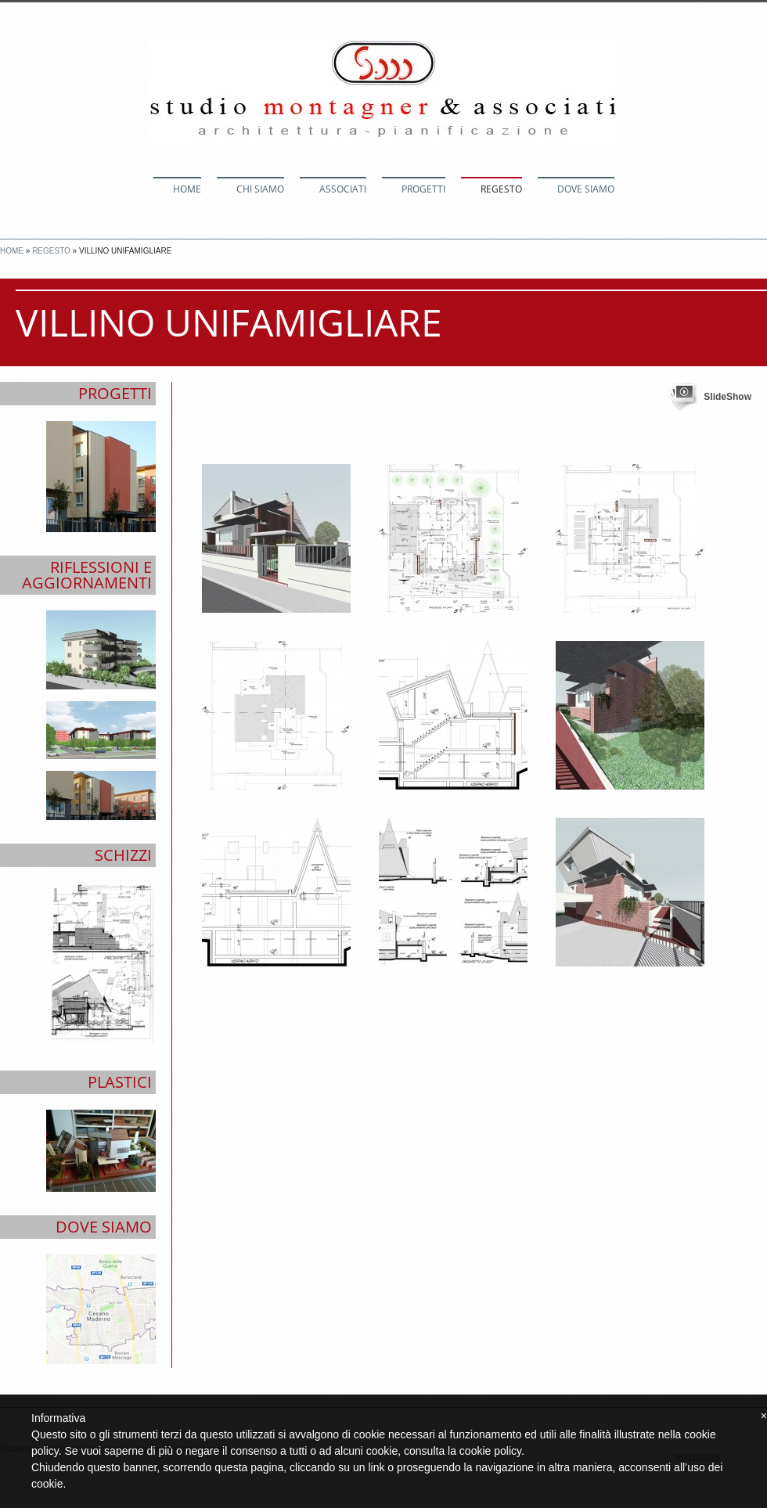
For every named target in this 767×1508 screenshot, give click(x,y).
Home (187, 189)
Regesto (501, 189)
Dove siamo (585, 189)
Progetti (423, 189)
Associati (342, 189)
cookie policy (490, 1451)
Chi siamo (260, 189)
